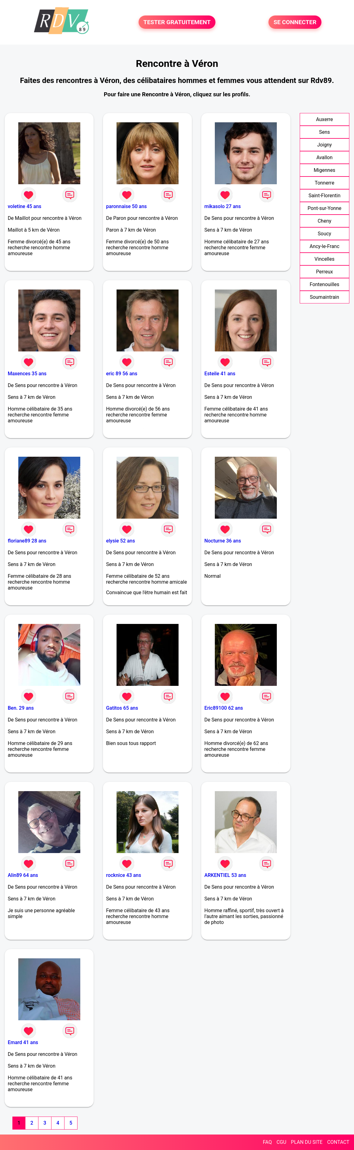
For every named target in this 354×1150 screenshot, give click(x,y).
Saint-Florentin (324, 195)
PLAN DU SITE (307, 1142)
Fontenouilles (324, 284)
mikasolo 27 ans (222, 206)
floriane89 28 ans (27, 541)
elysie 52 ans (120, 541)
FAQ (267, 1142)
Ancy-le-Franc (324, 246)
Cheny (324, 221)
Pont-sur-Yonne (324, 208)
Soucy (324, 234)
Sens (324, 132)
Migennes (324, 170)
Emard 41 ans (23, 1042)
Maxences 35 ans (27, 374)
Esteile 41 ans (219, 374)
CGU (281, 1142)
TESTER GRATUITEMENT (177, 22)
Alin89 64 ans (23, 875)
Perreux (324, 272)
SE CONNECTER (294, 22)
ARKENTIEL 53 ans (225, 875)
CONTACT (338, 1142)
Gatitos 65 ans (122, 708)
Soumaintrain (324, 297)
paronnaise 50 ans (126, 206)
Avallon (324, 157)
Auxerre (324, 119)
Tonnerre (324, 183)
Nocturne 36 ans (222, 541)
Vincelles (324, 259)
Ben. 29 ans (21, 708)
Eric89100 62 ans (223, 708)
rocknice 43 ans (123, 875)
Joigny (324, 145)
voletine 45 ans (24, 206)
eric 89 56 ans (121, 374)
